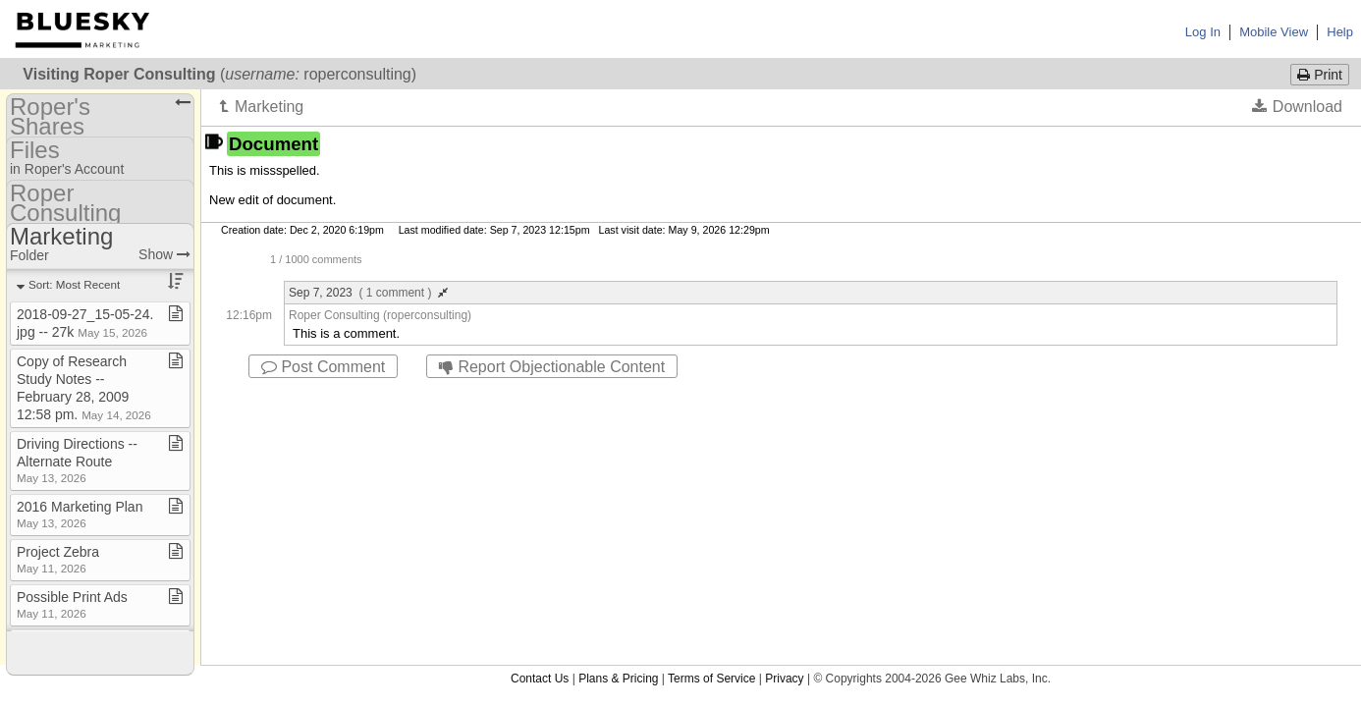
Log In (1203, 32)
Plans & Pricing (618, 396)
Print (1319, 74)
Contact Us (540, 396)
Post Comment (323, 366)
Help (1340, 32)
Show (164, 254)
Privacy (784, 396)
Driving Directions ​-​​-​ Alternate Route (77, 460)
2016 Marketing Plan (79, 514)
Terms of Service (711, 396)
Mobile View (1273, 32)
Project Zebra (58, 559)
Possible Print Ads (72, 604)
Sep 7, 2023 (368, 292)
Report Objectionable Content (552, 366)
